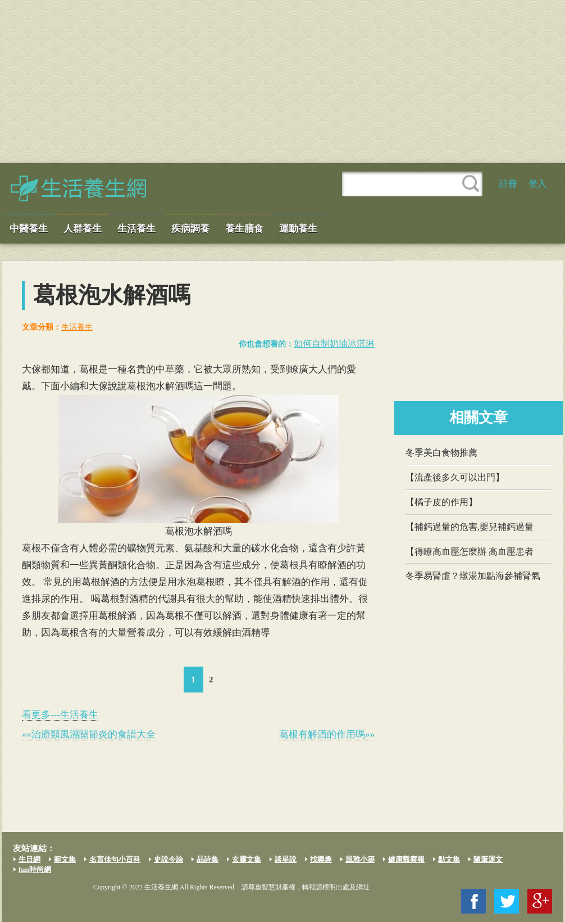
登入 (537, 183)
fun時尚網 (35, 869)
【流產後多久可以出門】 (454, 477)
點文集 (449, 859)
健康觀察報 (406, 859)
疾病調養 (190, 228)
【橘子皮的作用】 (441, 502)
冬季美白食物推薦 (441, 452)
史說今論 (168, 859)
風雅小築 (360, 859)
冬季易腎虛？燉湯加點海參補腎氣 (472, 576)
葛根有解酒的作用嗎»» (327, 734)
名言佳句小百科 (114, 859)
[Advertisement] (282, 81)
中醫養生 (29, 228)
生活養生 (136, 228)
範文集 (65, 859)
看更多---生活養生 (60, 714)
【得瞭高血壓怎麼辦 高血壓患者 (469, 551)
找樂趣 (321, 859)
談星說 (286, 859)
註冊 (508, 183)
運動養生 (298, 228)
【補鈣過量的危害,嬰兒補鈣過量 (469, 527)
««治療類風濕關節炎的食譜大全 (89, 734)
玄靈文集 (246, 859)
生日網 (29, 859)
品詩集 (207, 859)
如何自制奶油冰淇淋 (334, 343)
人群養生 (82, 228)
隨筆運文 (488, 859)
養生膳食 (244, 228)
